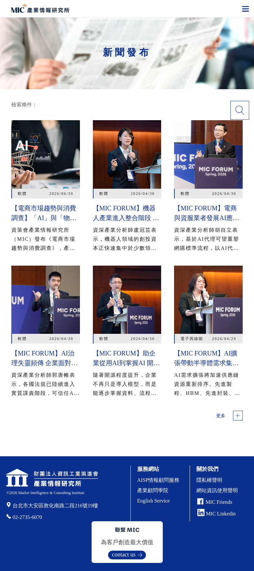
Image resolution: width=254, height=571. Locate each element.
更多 (220, 415)
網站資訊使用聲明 (217, 490)
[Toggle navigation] (245, 8)
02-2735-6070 (27, 517)
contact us (123, 554)
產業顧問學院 (152, 490)
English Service (153, 500)
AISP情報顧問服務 (158, 480)
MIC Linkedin (216, 513)
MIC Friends (218, 502)
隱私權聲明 (209, 480)
